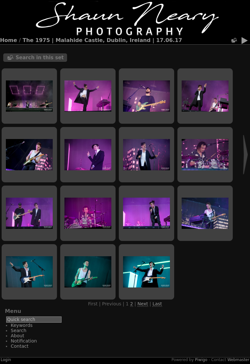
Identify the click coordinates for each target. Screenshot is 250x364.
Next (142, 303)
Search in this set (40, 58)
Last (157, 303)
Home (8, 40)
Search (18, 330)
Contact (19, 346)
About (17, 335)
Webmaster (239, 359)
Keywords (22, 325)
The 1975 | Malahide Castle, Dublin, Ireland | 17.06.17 (102, 40)
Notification (24, 340)
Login (6, 359)
